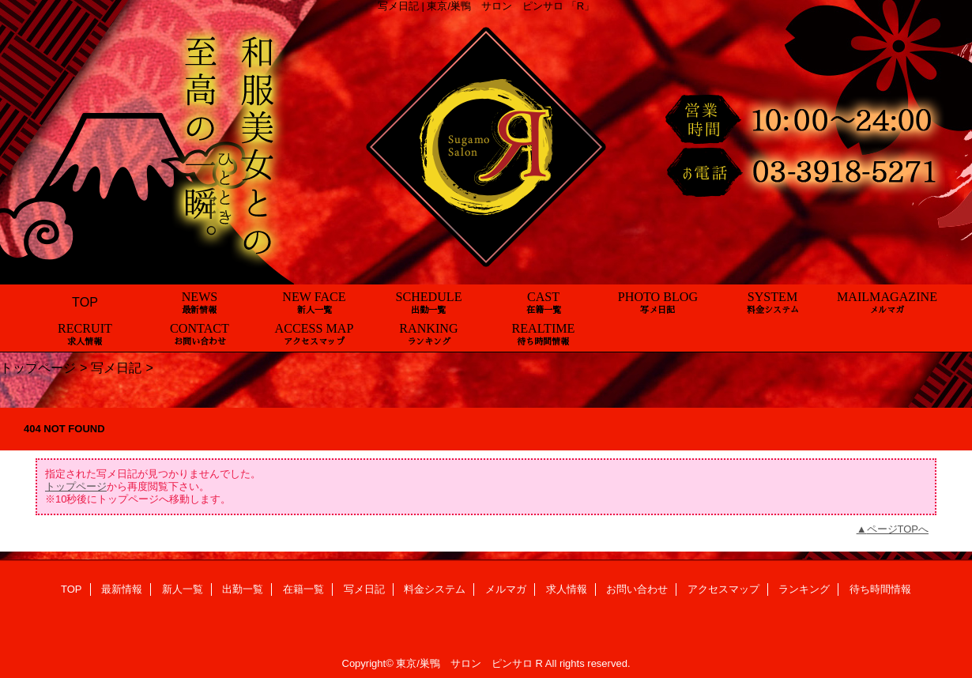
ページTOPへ (898, 529)
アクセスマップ (723, 589)
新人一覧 (182, 589)
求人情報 (566, 589)
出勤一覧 (242, 589)
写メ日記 (116, 367)
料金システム (434, 589)
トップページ (38, 367)
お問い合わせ (637, 589)
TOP (85, 302)
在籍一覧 (303, 589)
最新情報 (121, 589)
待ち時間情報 (880, 589)
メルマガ (505, 589)
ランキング (804, 589)
